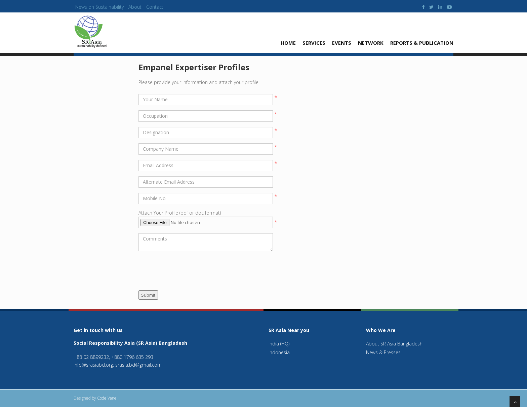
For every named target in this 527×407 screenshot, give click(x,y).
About (134, 7)
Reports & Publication (421, 42)
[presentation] (189, 269)
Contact (154, 7)
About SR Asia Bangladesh (394, 343)
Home (288, 42)
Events (341, 42)
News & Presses (383, 352)
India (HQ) (279, 343)
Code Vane (107, 398)
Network (370, 42)
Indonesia (279, 352)
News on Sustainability (99, 7)
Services (313, 42)
